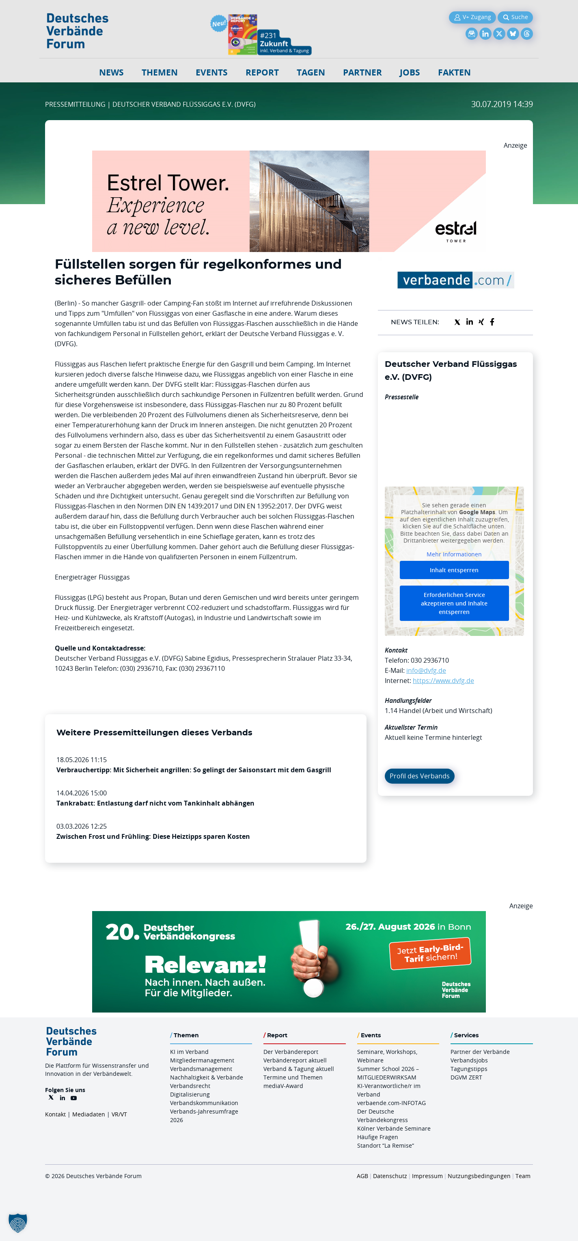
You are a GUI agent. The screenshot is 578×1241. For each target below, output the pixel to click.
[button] (18, 1223)
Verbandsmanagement (201, 1069)
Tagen (311, 72)
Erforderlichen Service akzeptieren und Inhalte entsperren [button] (454, 603)
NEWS (111, 72)
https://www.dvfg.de (443, 680)
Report (262, 72)
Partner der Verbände (480, 1052)
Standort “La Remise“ (385, 1145)
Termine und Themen (293, 1077)
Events (212, 72)
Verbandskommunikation (204, 1103)
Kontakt (55, 1114)
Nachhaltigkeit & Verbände (206, 1077)
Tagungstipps (469, 1069)
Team (523, 1176)
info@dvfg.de (426, 670)
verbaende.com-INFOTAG (391, 1103)
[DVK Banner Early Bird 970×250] (289, 915)
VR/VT (119, 1114)
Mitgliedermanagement (202, 1060)
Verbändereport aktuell (295, 1060)
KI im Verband (189, 1052)
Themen (160, 72)
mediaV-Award (283, 1086)
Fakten (454, 72)
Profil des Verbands (420, 775)
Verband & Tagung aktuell (298, 1069)
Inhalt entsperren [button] (454, 570)
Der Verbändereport (290, 1052)
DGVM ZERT (466, 1077)
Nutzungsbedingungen (479, 1176)
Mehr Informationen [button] (454, 554)
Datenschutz (390, 1176)
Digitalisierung (190, 1094)
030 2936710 (430, 660)
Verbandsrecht (190, 1086)
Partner (362, 72)
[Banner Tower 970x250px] (289, 155)
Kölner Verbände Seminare (394, 1128)
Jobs (410, 72)
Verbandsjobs (469, 1060)
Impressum (427, 1176)
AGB (362, 1176)
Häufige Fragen (377, 1137)
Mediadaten (88, 1114)
